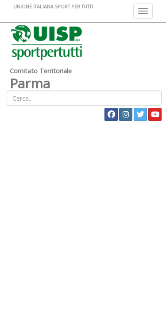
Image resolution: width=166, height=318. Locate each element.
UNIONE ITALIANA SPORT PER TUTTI (53, 6)
